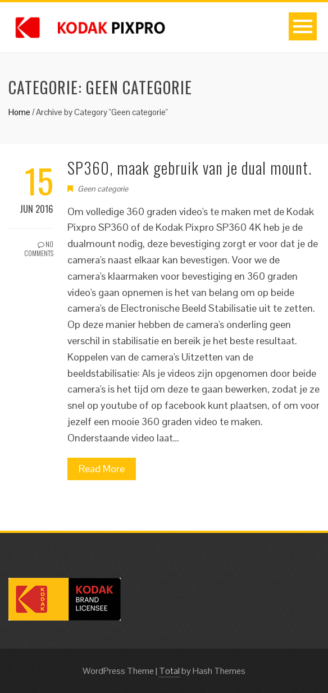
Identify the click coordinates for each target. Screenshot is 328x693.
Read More (102, 468)
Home (19, 112)
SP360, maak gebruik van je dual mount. (189, 167)
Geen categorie (103, 189)
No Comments (38, 248)
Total (169, 671)
